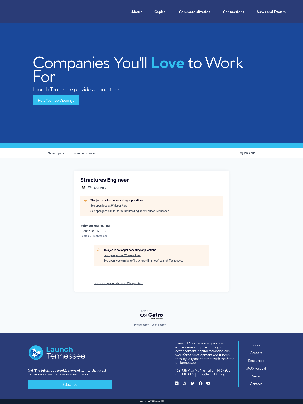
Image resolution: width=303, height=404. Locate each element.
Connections (234, 11)
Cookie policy (159, 324)
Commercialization (196, 11)
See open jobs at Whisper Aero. (109, 205)
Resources (256, 360)
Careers (256, 352)
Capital (161, 11)
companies (84, 153)
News (256, 375)
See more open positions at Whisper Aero (118, 283)
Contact (256, 383)
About (137, 11)
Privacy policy (141, 324)
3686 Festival (256, 368)
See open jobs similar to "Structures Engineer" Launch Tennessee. (130, 211)
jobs (56, 153)
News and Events (272, 11)
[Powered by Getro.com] (151, 315)
